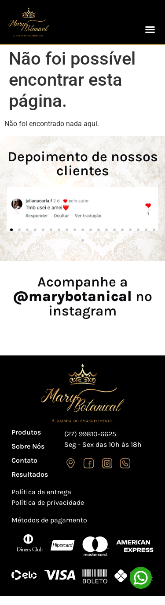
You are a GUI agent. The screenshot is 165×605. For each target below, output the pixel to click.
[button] (150, 29)
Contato (24, 460)
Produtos (26, 432)
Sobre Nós (27, 446)
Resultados (29, 474)
